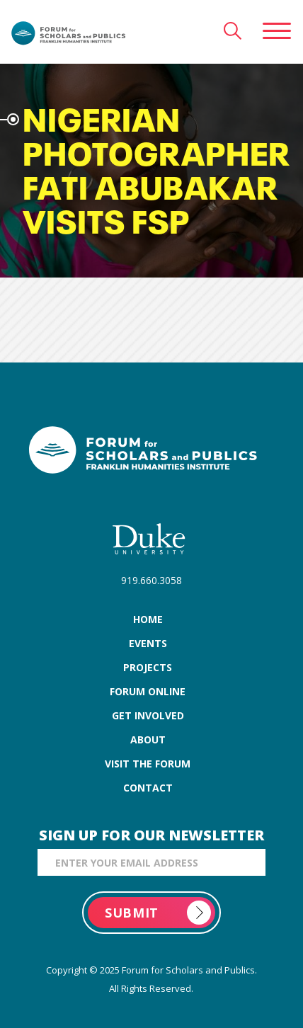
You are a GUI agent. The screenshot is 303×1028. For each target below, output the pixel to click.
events (148, 643)
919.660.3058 (151, 580)
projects (147, 667)
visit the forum (147, 763)
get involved (148, 715)
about (148, 739)
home (148, 619)
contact (148, 787)
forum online (147, 691)
